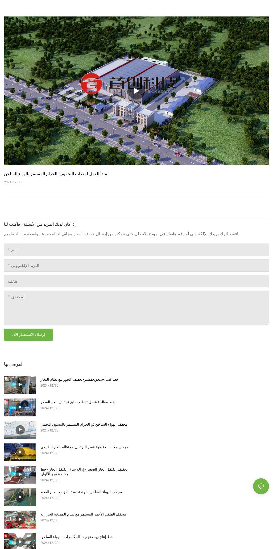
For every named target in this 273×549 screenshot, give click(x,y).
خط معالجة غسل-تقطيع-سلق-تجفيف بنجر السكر (210, 379)
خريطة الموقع (51, 489)
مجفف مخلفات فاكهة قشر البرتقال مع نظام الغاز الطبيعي (217, 402)
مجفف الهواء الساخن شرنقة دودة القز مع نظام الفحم (214, 424)
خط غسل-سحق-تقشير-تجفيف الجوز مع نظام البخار (79, 379)
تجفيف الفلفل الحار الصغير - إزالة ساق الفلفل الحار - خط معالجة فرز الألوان (84, 426)
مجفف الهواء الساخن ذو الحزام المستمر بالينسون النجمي (84, 402)
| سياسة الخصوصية (21, 489)
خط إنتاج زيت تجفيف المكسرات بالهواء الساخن (209, 447)
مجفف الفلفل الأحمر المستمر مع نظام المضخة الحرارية (83, 447)
